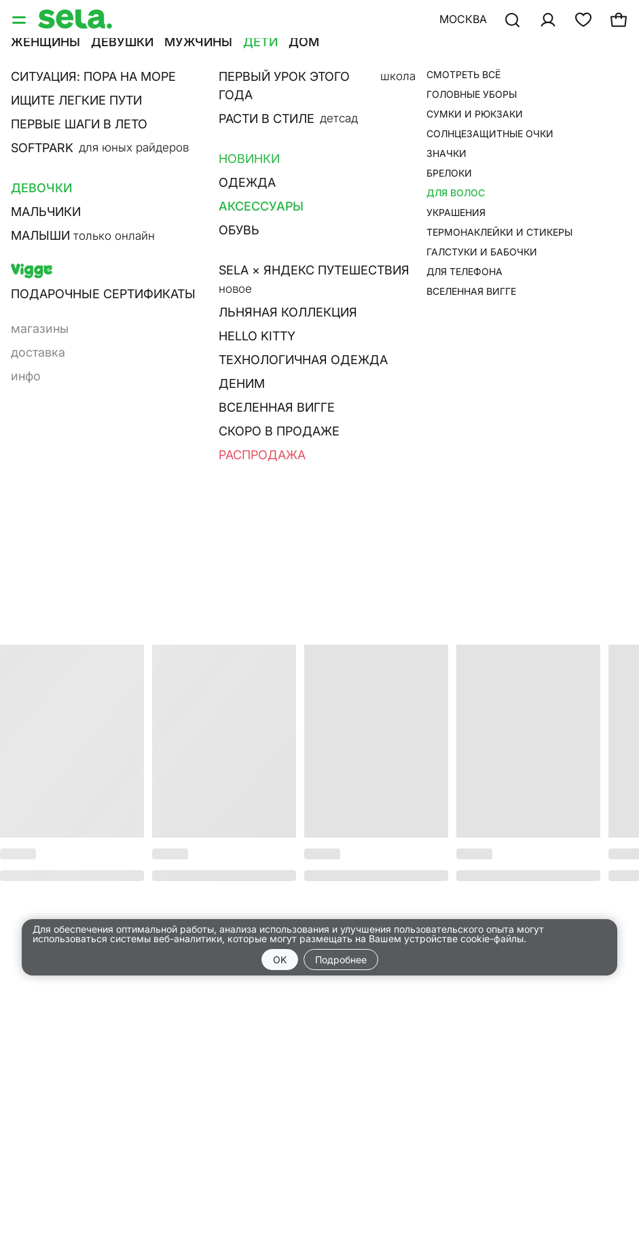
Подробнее (341, 959)
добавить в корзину (495, 166)
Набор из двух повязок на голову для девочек (498, 92)
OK (280, 959)
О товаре (421, 208)
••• (434, 59)
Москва (463, 19)
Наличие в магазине (458, 227)
